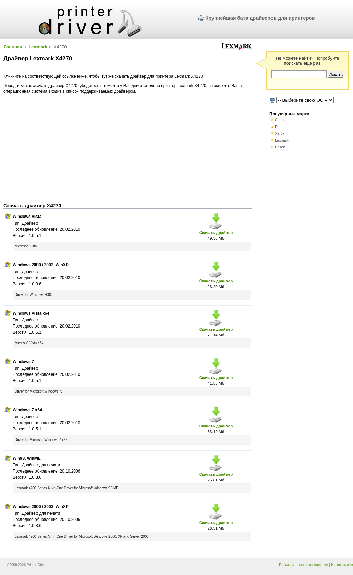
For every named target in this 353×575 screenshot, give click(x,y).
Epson (280, 147)
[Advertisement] (127, 148)
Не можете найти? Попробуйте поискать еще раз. (307, 60)
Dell (278, 127)
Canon (280, 120)
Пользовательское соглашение (303, 565)
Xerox (279, 133)
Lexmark (38, 46)
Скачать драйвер (216, 232)
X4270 (60, 46)
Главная (13, 46)
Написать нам (342, 565)
